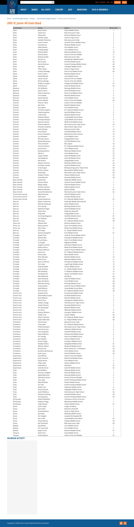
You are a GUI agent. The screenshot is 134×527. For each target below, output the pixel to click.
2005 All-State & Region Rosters (46, 18)
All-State (45, 9)
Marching (82, 9)
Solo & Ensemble (100, 9)
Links (107, 2)
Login (124, 2)
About (24, 9)
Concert (59, 9)
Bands (35, 9)
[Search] (52, 2)
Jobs (112, 2)
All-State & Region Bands (20, 18)
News (97, 2)
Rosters (32, 18)
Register (117, 2)
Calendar (102, 2)
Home (9, 18)
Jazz (70, 9)
